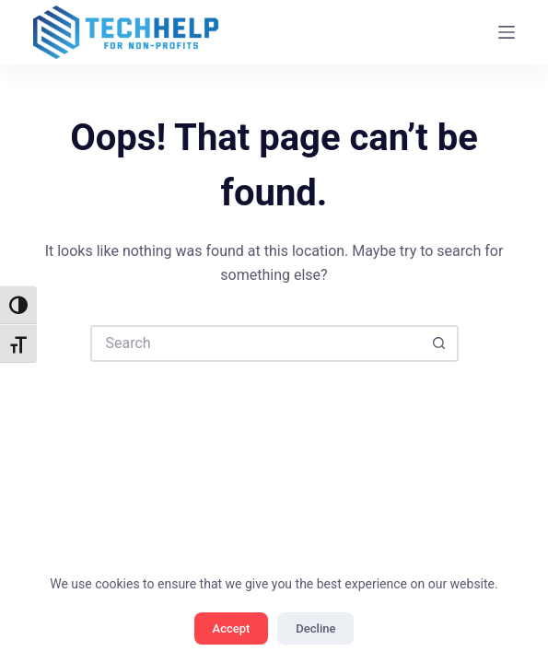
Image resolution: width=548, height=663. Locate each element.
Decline (315, 628)
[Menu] (506, 32)
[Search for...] (256, 343)
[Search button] (440, 343)
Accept (232, 628)
